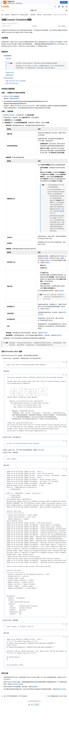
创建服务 (16, 98)
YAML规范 (40, 452)
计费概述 (47, 262)
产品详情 (34, 26)
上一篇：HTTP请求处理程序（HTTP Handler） (14, 706)
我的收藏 (63, 26)
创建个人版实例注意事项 (47, 68)
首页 (2, 14)
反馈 (36, 715)
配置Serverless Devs (12, 83)
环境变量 (44, 332)
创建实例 (8, 58)
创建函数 (35, 697)
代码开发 (39, 14)
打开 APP (63, 2)
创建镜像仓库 (10, 75)
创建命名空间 (10, 72)
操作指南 (33, 14)
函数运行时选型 (61, 699)
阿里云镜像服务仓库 (51, 42)
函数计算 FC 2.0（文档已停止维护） (20, 14)
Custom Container (47, 14)
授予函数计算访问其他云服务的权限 (24, 105)
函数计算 (7, 14)
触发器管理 (58, 335)
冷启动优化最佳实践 (17, 694)
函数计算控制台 (9, 96)
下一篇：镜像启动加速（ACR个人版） (57, 706)
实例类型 (47, 260)
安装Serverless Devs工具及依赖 (15, 81)
